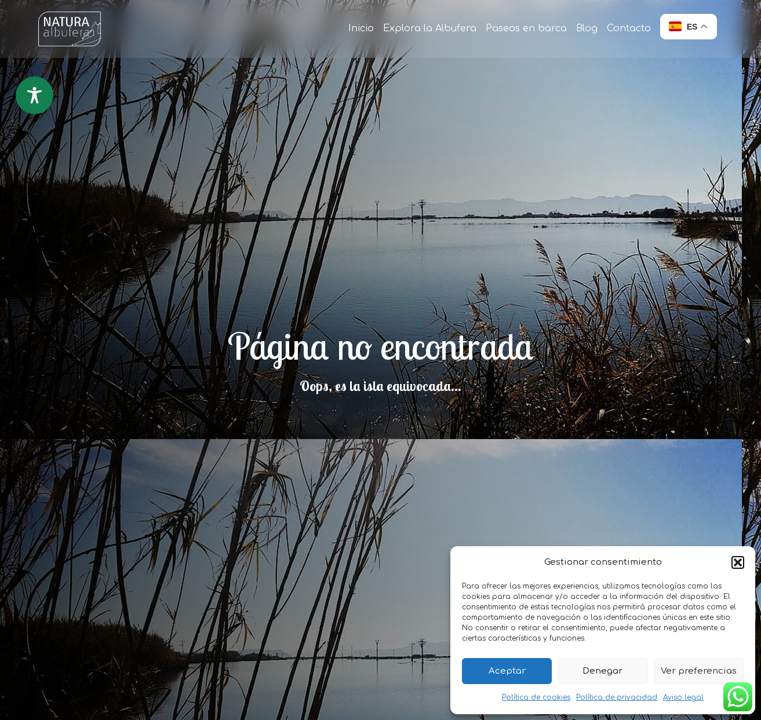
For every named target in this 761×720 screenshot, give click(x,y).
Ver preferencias (699, 671)
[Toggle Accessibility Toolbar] (34, 95)
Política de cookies (536, 697)
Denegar (602, 671)
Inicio (361, 28)
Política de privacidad (616, 697)
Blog (587, 28)
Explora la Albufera (429, 28)
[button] (738, 562)
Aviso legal (683, 697)
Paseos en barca (526, 28)
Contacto (629, 28)
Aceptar (507, 671)
